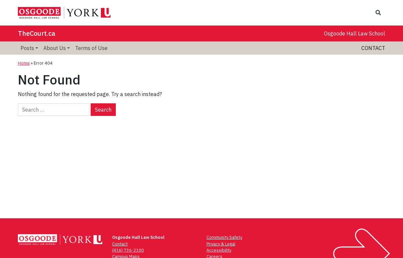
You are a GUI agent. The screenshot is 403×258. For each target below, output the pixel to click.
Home (24, 63)
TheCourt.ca (36, 33)
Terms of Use (91, 48)
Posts (27, 48)
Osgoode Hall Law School (354, 33)
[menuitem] (29, 48)
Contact (373, 48)
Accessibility (218, 250)
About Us (54, 48)
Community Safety (224, 237)
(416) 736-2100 (128, 250)
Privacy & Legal (220, 244)
